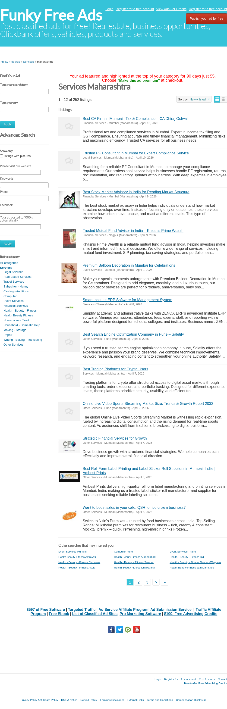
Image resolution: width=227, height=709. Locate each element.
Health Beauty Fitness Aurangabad (134, 556)
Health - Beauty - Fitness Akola (76, 567)
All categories (9, 263)
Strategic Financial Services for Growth (115, 438)
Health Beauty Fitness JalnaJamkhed (192, 567)
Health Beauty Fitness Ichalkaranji (134, 567)
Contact (222, 679)
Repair (7, 335)
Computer (10, 296)
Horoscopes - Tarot (16, 320)
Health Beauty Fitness (18, 315)
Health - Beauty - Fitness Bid (187, 556)
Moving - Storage (14, 330)
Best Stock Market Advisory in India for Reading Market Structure (136, 192)
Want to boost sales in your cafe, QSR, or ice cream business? (134, 507)
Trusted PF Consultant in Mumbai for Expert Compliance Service (136, 153)
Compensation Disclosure (191, 699)
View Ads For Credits (171, 9)
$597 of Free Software (46, 610)
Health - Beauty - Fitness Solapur (134, 562)
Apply (8, 124)
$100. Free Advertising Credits (190, 614)
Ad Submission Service (171, 610)
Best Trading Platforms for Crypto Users (115, 369)
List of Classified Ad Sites (95, 614)
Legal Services (13, 272)
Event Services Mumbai (72, 551)
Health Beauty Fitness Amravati (77, 556)
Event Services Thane (183, 551)
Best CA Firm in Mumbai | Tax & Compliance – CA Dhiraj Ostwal (135, 119)
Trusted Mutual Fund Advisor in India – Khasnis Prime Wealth (133, 231)
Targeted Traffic (82, 610)
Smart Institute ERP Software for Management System (127, 300)
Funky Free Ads (51, 15)
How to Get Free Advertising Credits (205, 683)
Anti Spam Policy (48, 699)
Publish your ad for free (206, 18)
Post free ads (206, 679)
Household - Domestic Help (21, 325)
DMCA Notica (69, 699)
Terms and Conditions (160, 699)
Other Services (13, 344)
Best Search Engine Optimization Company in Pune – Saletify (133, 334)
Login (109, 9)
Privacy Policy (28, 699)
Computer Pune (123, 551)
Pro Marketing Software (140, 614)
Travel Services (13, 281)
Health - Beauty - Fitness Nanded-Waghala (195, 562)
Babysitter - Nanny (15, 286)
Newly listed (198, 99)
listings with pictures (17, 156)
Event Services (13, 301)
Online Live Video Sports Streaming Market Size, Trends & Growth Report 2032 (148, 404)
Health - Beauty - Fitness (20, 310)
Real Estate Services (17, 276)
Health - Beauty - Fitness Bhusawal (79, 562)
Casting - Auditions (15, 291)
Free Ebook (59, 614)
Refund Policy (88, 699)
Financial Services (15, 305)
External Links (135, 699)
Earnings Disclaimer (112, 699)
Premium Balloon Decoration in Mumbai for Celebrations (129, 265)
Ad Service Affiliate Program (123, 610)
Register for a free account (135, 9)
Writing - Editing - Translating (22, 339)
